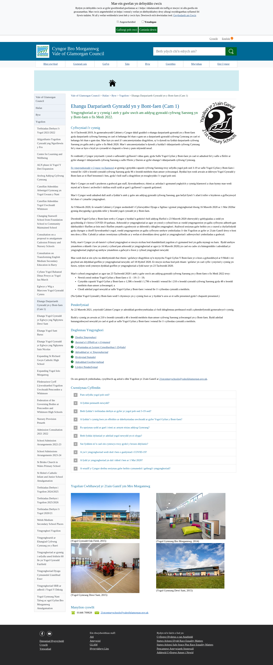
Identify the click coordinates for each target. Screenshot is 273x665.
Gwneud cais (80, 64)
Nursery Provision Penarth (46, 421)
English (227, 38)
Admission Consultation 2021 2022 (49, 431)
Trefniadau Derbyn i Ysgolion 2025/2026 (47, 500)
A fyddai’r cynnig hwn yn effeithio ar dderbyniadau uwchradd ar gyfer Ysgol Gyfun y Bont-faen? (128, 419)
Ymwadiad (45, 648)
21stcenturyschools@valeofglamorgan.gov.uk (183, 379)
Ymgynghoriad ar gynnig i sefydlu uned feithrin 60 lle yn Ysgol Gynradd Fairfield (50, 558)
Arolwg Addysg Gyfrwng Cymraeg (50, 177)
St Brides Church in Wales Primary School (48, 464)
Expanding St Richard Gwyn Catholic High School (48, 360)
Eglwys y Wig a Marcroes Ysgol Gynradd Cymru (50, 290)
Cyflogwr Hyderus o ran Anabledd (175, 636)
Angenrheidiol (126, 22)
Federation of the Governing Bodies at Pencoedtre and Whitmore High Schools (50, 406)
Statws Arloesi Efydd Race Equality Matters (180, 640)
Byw (147, 64)
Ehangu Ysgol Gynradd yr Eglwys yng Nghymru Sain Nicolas (50, 345)
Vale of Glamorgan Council (46, 99)
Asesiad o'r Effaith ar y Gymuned (92, 342)
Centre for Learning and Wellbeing (49, 156)
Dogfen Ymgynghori (85, 337)
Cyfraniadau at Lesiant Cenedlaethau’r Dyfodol (100, 347)
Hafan (39, 108)
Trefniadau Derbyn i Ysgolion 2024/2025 (47, 489)
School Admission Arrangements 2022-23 (49, 442)
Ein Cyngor (223, 64)
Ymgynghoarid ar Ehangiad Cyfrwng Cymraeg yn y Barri (47, 541)
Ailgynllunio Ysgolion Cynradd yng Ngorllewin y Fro (50, 143)
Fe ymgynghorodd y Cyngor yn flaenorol (92, 167)
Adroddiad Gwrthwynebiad (89, 362)
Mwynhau (196, 64)
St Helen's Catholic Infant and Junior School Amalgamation (50, 477)
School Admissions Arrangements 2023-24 (49, 453)
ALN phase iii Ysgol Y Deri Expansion (49, 167)
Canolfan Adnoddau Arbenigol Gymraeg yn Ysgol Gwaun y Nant (49, 190)
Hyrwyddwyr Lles (99, 648)
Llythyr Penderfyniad (86, 367)
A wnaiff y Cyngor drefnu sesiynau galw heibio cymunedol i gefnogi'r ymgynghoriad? (122, 468)
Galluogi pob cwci (126, 29)
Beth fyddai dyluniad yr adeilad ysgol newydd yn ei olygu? (108, 436)
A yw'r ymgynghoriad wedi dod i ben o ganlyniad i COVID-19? (111, 452)
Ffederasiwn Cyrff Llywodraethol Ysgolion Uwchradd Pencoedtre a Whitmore (50, 387)
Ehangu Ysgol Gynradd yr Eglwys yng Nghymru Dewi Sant (50, 319)
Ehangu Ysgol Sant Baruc (47, 332)
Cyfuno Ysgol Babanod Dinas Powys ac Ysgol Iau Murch (49, 275)
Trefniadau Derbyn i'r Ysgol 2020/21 (48, 511)
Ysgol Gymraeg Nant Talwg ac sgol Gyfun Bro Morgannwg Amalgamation (50, 602)
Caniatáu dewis (148, 29)
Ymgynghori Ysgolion (49, 530)
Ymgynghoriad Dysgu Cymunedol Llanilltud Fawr (48, 575)
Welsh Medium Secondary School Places (50, 522)
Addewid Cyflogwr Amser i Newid (175, 652)
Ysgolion (40, 121)
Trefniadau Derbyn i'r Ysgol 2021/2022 (48, 130)
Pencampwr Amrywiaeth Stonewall (175, 648)
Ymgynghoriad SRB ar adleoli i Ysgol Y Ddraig (50, 587)
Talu (127, 64)
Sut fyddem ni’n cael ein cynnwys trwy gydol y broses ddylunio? (111, 444)
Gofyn (106, 64)
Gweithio (171, 64)
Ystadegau (149, 22)
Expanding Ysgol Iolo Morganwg (48, 373)
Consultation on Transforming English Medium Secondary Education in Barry (48, 259)
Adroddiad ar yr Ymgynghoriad (91, 352)
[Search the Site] (231, 51)
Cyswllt (214, 38)
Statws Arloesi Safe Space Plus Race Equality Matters (185, 644)
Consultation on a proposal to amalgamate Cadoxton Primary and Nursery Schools (49, 240)
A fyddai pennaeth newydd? (92, 403)
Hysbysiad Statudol (85, 357)
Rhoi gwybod (51, 64)
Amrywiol (95, 640)
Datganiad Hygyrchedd (52, 641)
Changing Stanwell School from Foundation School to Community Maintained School (50, 222)
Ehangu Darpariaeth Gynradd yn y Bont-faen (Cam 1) (50, 305)
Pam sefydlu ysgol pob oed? (92, 395)
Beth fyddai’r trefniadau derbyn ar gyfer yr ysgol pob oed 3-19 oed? (113, 411)
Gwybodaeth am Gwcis (184, 15)
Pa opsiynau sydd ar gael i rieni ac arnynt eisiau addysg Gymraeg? (112, 428)
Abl (92, 636)
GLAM (94, 644)
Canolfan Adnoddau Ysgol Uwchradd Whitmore (47, 205)
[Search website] (189, 51)
